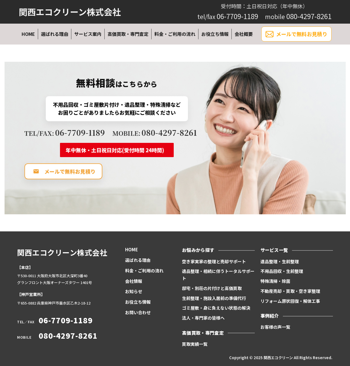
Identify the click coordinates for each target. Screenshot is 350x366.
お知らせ (133, 291)
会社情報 (133, 281)
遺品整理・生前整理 (279, 261)
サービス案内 (88, 33)
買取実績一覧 (195, 344)
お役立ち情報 (215, 33)
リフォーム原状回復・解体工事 (290, 301)
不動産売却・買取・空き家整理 (290, 291)
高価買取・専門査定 (127, 33)
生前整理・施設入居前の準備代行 (214, 298)
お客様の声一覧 (275, 327)
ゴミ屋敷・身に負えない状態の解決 (216, 308)
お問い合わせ (138, 312)
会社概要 (244, 33)
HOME (28, 33)
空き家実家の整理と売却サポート (214, 261)
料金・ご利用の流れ (174, 33)
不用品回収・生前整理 (281, 271)
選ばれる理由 (54, 33)
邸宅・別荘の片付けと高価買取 (212, 288)
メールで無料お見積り (296, 34)
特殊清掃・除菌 (275, 281)
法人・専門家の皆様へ (203, 318)
